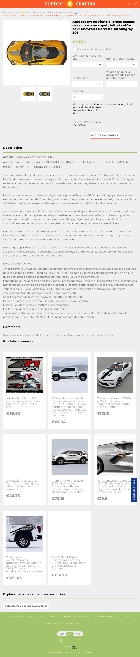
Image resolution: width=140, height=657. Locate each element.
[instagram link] (78, 641)
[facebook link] (61, 641)
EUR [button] (70, 634)
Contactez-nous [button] (133, 490)
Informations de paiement (43, 616)
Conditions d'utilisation (108, 616)
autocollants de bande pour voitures (26, 606)
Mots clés (90, 623)
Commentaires (53, 623)
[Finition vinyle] (87, 84)
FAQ (129, 616)
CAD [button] (78, 634)
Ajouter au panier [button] (104, 135)
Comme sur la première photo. (92, 49)
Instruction (73, 623)
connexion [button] (59, 335)
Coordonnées (16, 616)
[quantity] (87, 97)
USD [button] (62, 634)
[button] (28, 94)
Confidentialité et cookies (77, 616)
